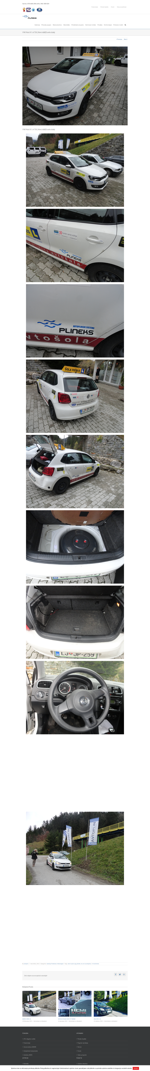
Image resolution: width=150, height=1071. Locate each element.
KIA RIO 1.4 (97, 1019)
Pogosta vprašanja (83, 1043)
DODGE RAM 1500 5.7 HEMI (66, 1019)
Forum (79, 1051)
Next (125, 39)
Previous (119, 39)
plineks (78, 963)
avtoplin (26, 963)
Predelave (54, 963)
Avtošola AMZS (28, 1055)
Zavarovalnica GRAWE (30, 1047)
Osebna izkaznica (82, 1064)
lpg (75, 963)
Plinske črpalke (82, 1039)
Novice (80, 1047)
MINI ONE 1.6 (26, 1019)
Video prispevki (82, 1055)
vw (81, 963)
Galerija (49, 963)
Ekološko (26, 1064)
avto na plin (71, 963)
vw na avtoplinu (87, 963)
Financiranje (27, 1043)
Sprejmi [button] (136, 1068)
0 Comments (95, 963)
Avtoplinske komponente (31, 1051)
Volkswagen (60, 963)
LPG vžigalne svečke (29, 1039)
